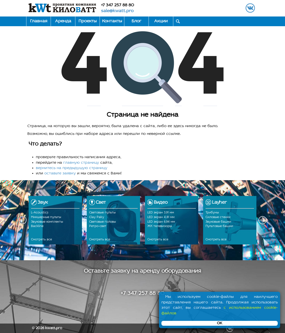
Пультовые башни (219, 226)
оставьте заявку (60, 173)
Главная (38, 21)
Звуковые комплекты (47, 221)
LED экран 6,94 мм (161, 221)
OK (219, 323)
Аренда (63, 21)
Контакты (112, 21)
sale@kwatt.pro (117, 11)
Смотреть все (41, 239)
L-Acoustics (39, 212)
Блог (136, 21)
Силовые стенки (218, 217)
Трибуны (212, 212)
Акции (161, 21)
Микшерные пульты (46, 217)
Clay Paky (96, 217)
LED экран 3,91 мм (160, 212)
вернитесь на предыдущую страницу (71, 168)
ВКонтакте (250, 8)
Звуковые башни (218, 221)
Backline (37, 226)
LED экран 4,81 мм (160, 217)
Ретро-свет (97, 226)
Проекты (88, 21)
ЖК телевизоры (159, 226)
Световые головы (102, 221)
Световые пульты (102, 212)
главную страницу (81, 163)
